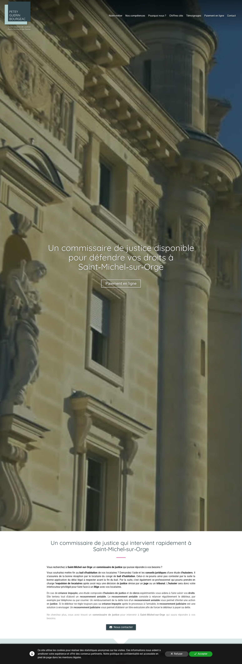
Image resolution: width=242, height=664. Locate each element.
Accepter (200, 653)
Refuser (176, 653)
